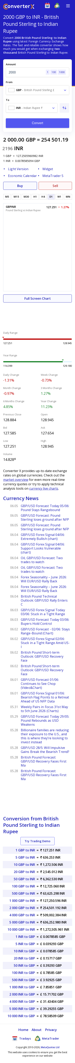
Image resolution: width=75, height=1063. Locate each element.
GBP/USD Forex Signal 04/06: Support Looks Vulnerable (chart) (43, 548)
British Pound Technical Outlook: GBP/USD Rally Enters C (44, 600)
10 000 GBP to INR (21, 929)
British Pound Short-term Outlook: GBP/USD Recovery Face (42, 656)
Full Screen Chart (37, 298)
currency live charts (43, 488)
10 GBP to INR (24, 864)
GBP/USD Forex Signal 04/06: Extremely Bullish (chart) (43, 537)
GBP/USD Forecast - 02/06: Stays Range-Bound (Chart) (45, 631)
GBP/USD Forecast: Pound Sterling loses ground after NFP (45, 517)
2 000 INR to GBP (22, 994)
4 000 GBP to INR (22, 915)
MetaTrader (47, 1038)
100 (54, 72)
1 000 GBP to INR (22, 900)
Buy (20, 186)
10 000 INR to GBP (21, 1016)
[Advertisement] (37, 314)
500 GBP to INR (23, 893)
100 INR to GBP (23, 973)
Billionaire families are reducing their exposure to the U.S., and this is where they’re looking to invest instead (45, 736)
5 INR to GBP (25, 944)
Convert (37, 123)
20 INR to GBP (24, 958)
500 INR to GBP (23, 980)
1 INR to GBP (25, 936)
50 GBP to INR (24, 879)
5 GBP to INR (25, 857)
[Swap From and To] (64, 108)
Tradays (21, 1038)
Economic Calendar (22, 176)
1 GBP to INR (25, 850)
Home (23, 1029)
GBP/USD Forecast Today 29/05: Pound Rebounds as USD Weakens (45, 720)
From (9, 82)
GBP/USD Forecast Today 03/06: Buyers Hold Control (45, 621)
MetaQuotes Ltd (50, 1047)
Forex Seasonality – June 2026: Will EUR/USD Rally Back (44, 579)
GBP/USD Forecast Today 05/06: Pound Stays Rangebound (45, 508)
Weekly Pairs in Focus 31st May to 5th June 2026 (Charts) (44, 709)
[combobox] (37, 90)
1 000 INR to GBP (22, 987)
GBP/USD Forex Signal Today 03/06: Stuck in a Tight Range (43, 612)
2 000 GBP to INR (22, 908)
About (37, 1029)
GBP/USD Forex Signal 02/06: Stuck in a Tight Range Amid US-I (45, 643)
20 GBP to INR (24, 872)
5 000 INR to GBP (22, 1009)
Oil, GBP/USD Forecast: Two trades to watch (42, 560)
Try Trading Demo (37, 841)
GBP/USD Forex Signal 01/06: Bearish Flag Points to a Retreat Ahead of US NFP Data (45, 697)
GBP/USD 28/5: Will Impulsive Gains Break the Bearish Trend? (45, 750)
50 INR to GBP (24, 965)
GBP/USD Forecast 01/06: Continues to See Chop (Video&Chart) (40, 683)
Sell (55, 186)
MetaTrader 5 (52, 176)
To (7, 100)
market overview (15, 479)
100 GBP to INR (23, 886)
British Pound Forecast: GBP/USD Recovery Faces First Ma (43, 761)
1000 (62, 72)
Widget (47, 169)
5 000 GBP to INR (22, 922)
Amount (11, 64)
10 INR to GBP (24, 951)
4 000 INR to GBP (22, 1001)
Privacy (51, 1029)
